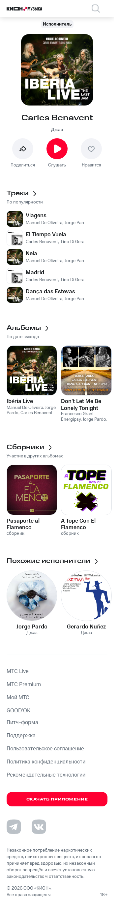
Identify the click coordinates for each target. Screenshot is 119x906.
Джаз (57, 129)
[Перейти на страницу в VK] (39, 826)
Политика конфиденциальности (46, 762)
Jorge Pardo (31, 627)
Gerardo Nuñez (86, 627)
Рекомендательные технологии (46, 775)
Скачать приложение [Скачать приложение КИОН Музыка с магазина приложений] (57, 799)
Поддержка (21, 736)
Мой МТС (18, 698)
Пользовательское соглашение (45, 749)
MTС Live (18, 671)
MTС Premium (24, 684)
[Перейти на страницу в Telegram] (14, 826)
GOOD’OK (18, 711)
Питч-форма (22, 722)
